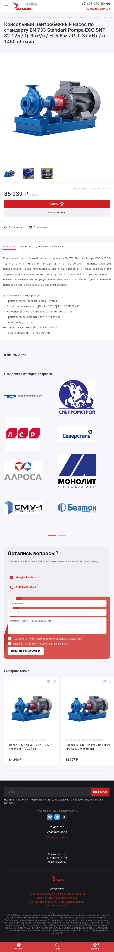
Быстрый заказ (57, 212)
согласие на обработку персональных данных (40, 643)
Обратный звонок (57, 837)
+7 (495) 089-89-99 (23, 587)
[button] (52, 535)
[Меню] (6, 6)
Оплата (25, 246)
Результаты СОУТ (57, 905)
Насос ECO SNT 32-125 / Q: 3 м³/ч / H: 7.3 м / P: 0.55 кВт (87, 747)
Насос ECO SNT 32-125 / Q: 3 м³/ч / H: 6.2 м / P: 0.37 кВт (31, 747)
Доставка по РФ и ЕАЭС (50, 246)
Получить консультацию (25, 651)
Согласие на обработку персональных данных (57, 901)
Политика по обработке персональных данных (57, 893)
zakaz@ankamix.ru (23, 577)
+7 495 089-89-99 (96, 4)
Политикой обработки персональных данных (54, 638)
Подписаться (100, 792)
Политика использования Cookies (57, 897)
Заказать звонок (98, 8)
